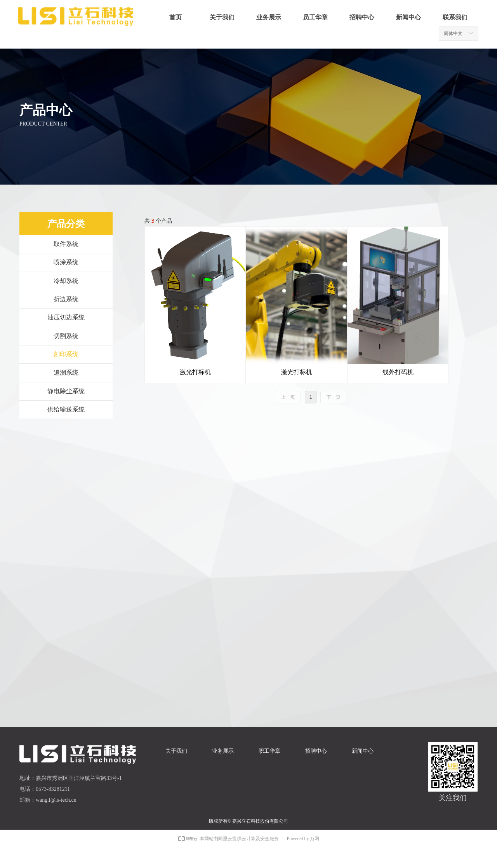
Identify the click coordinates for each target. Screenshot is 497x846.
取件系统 (66, 244)
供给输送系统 (66, 409)
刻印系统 (66, 354)
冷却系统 (66, 280)
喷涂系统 (66, 262)
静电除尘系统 (66, 391)
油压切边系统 (66, 317)
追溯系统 (66, 372)
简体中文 (453, 33)
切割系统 (66, 336)
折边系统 (66, 299)
